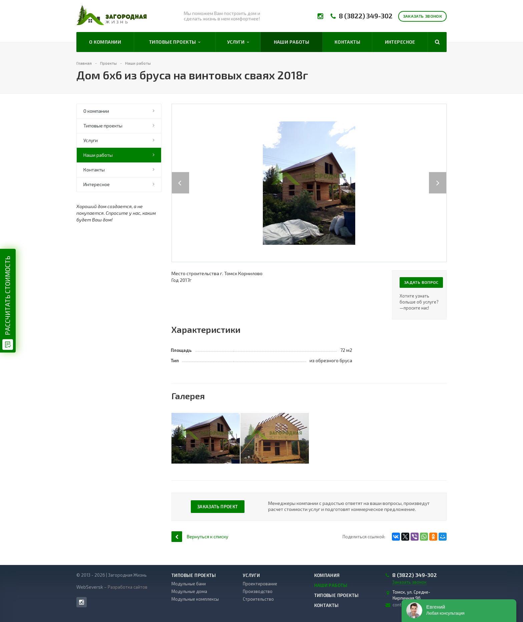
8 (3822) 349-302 (366, 15)
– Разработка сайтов (125, 587)
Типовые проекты (174, 42)
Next (441, 176)
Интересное (400, 42)
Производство (258, 591)
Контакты (347, 42)
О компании (105, 42)
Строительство (258, 599)
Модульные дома (189, 591)
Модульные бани (188, 583)
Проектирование (260, 583)
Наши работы (292, 42)
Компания (327, 575)
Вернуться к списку (199, 536)
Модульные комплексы (195, 599)
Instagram (81, 602)
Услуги (238, 42)
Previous (180, 176)
